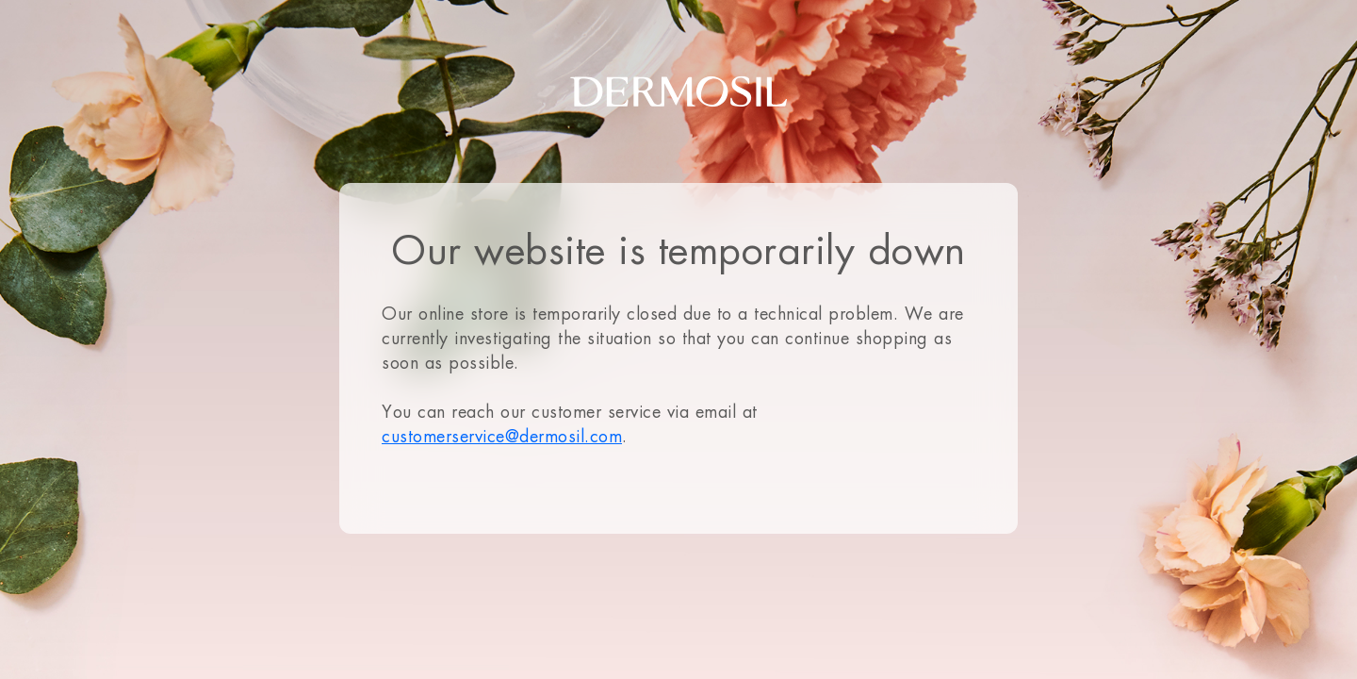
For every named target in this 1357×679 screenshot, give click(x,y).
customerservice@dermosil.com (502, 436)
